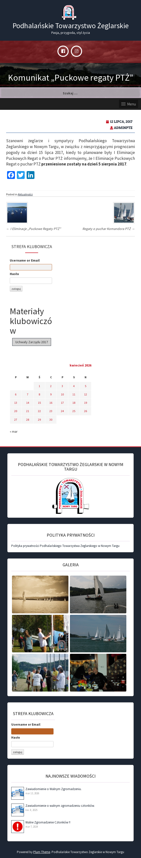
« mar (14, 431)
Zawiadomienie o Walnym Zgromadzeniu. (53, 789)
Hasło (14, 274)
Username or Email (25, 260)
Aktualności (25, 194)
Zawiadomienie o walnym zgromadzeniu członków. (60, 806)
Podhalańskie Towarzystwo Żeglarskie (70, 25)
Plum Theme (41, 852)
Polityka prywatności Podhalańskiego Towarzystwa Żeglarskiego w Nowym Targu (65, 546)
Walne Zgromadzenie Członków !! (47, 822)
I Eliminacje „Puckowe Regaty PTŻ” (33, 229)
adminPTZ (123, 128)
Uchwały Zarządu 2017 (31, 342)
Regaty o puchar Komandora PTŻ (108, 229)
